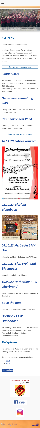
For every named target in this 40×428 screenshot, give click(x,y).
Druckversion (6, 424)
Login (37, 424)
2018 (8, 363)
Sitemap (14, 424)
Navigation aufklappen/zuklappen (20, 3)
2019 (8, 361)
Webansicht (35, 426)
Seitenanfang (7, 370)
